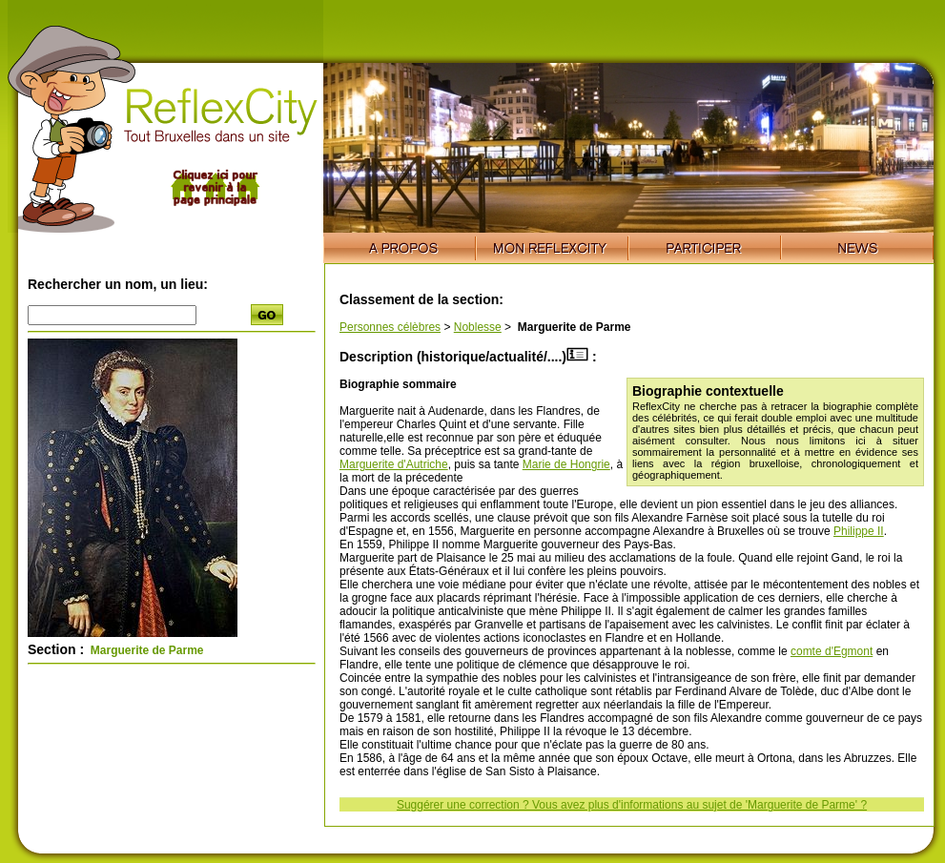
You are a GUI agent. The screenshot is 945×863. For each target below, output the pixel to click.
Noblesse (478, 327)
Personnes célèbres (390, 327)
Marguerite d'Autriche (393, 464)
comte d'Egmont (832, 651)
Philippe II (858, 531)
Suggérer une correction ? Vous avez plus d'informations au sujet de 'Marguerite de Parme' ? (632, 805)
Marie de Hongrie (566, 464)
